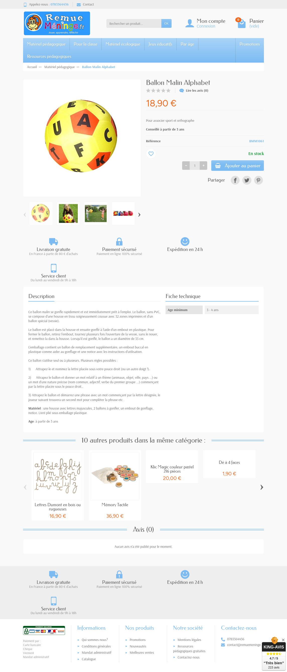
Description (41, 269)
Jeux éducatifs (160, 44)
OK (166, 23)
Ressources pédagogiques (49, 56)
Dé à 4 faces (229, 436)
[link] (235, 181)
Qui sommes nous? (95, 587)
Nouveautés (138, 593)
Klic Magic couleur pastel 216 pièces (172, 442)
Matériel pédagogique (46, 44)
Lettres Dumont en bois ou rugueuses (58, 480)
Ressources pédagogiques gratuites (189, 595)
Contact (85, 4)
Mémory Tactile (115, 478)
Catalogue (89, 606)
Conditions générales (96, 593)
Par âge (187, 44)
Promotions (250, 44)
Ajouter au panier (235, 166)
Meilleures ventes (142, 599)
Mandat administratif (96, 599)
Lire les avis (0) (193, 90)
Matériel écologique (123, 44)
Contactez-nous (188, 604)
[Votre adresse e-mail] (133, 638)
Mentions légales (189, 587)
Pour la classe (85, 44)
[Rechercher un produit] (133, 23)
